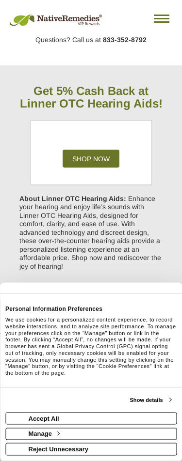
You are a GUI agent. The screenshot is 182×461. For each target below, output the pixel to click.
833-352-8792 (125, 40)
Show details (146, 400)
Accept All (44, 418)
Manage (44, 433)
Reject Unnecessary (59, 448)
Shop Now (91, 159)
